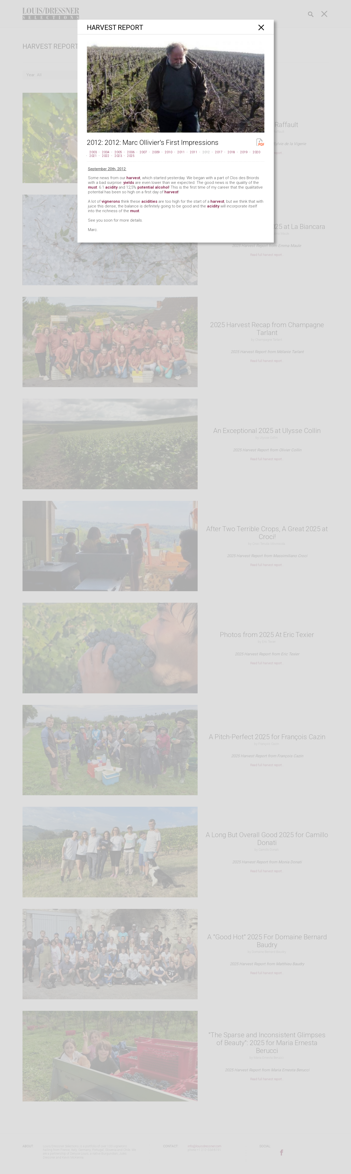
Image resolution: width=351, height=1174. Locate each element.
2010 (168, 152)
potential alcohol (153, 187)
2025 (131, 156)
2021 (93, 156)
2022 (105, 156)
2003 (93, 152)
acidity (111, 187)
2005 (118, 152)
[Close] (261, 27)
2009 (156, 152)
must (92, 187)
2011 (181, 152)
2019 (244, 152)
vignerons (111, 201)
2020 (256, 152)
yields (128, 182)
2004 (105, 152)
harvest (133, 177)
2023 (118, 156)
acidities (149, 201)
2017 (218, 152)
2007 (143, 152)
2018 (231, 152)
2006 (131, 152)
